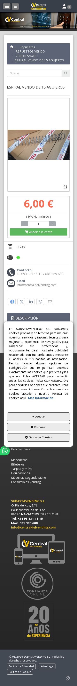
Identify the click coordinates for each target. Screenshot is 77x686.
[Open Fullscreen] (65, 187)
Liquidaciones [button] (20, 473)
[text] (34, 73)
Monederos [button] (19, 460)
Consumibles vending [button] (26, 482)
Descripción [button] (25, 318)
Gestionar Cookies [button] (38, 437)
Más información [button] (40, 398)
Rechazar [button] (38, 427)
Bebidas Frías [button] (20, 449)
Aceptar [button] (38, 417)
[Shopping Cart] (39, 232)
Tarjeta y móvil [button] (21, 469)
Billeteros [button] (18, 464)
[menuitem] (38, 449)
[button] (38, 6)
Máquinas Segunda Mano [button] (28, 477)
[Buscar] (66, 73)
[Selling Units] (38, 223)
